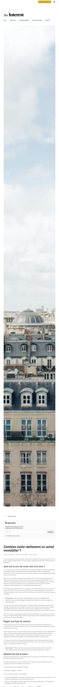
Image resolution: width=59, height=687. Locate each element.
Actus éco (13, 20)
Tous (5, 20)
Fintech (47, 20)
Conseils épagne (24, 20)
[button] (54, 2)
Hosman (35, 554)
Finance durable (37, 20)
